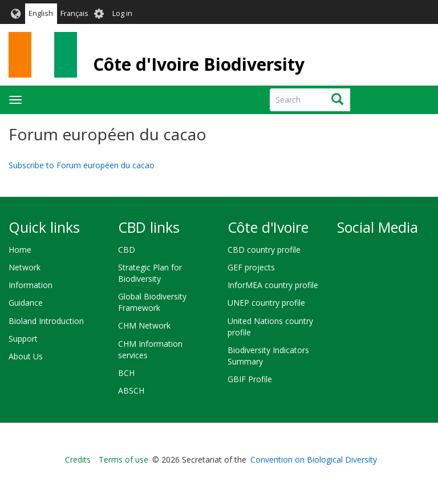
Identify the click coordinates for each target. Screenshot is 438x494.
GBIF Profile (250, 379)
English (41, 13)
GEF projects (251, 267)
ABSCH (131, 390)
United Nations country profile (270, 326)
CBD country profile (264, 249)
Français (74, 13)
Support (23, 338)
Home (20, 249)
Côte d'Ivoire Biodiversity (199, 64)
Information (30, 285)
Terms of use (123, 459)
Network (24, 267)
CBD (126, 249)
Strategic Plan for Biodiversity (150, 273)
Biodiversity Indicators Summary (268, 356)
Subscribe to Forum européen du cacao (82, 165)
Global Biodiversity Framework (152, 302)
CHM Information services (150, 349)
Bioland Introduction (46, 320)
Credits (78, 459)
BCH (126, 372)
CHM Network (144, 325)
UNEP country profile (266, 302)
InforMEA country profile (273, 285)
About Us (26, 356)
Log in (122, 13)
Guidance (26, 302)
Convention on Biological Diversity (313, 459)
